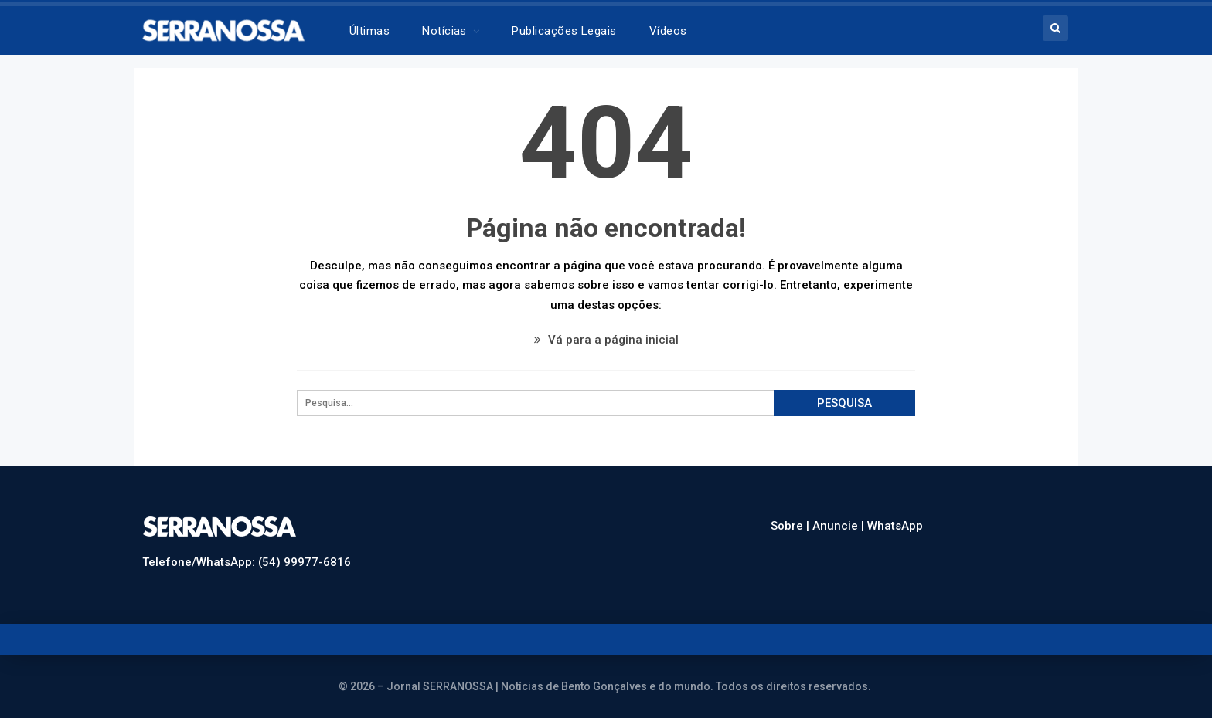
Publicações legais (564, 31)
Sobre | (791, 526)
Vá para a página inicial (606, 340)
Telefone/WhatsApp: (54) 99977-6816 (246, 562)
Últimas (369, 31)
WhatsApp (895, 526)
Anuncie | (839, 526)
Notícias (444, 31)
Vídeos (668, 31)
